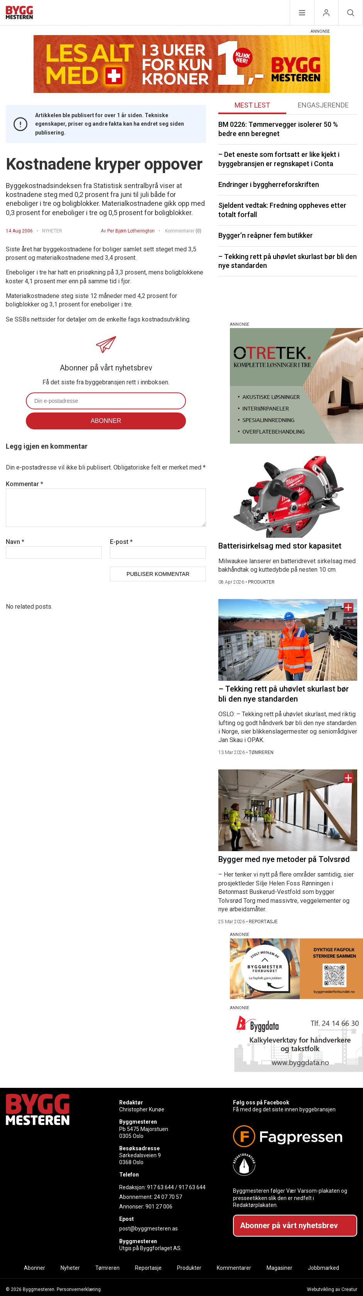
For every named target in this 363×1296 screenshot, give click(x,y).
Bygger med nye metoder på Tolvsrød (284, 859)
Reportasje (148, 1268)
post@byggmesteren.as (148, 1228)
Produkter (189, 1268)
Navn (15, 541)
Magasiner (279, 1268)
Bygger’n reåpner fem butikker (265, 235)
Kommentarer (183, 231)
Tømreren (107, 1268)
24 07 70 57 (168, 1197)
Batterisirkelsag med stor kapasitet (279, 545)
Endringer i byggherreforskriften (268, 184)
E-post (121, 541)
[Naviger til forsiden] (19, 14)
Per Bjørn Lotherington (131, 231)
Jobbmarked (323, 1268)
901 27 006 (158, 1206)
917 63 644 (160, 1187)
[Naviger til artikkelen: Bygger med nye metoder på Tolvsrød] (287, 810)
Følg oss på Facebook (261, 1102)
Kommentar (24, 484)
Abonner (34, 1268)
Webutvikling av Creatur (332, 1289)
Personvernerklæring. (79, 1289)
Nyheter (70, 1268)
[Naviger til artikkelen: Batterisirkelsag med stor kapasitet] (287, 497)
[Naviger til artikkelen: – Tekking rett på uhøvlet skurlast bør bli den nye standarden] (287, 640)
